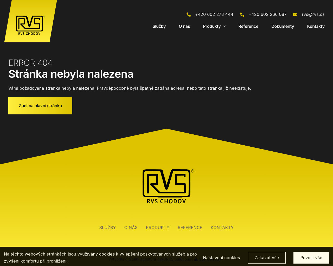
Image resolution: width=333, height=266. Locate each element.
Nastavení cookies (221, 260)
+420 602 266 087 (267, 14)
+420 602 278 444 (214, 14)
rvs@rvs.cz (313, 14)
